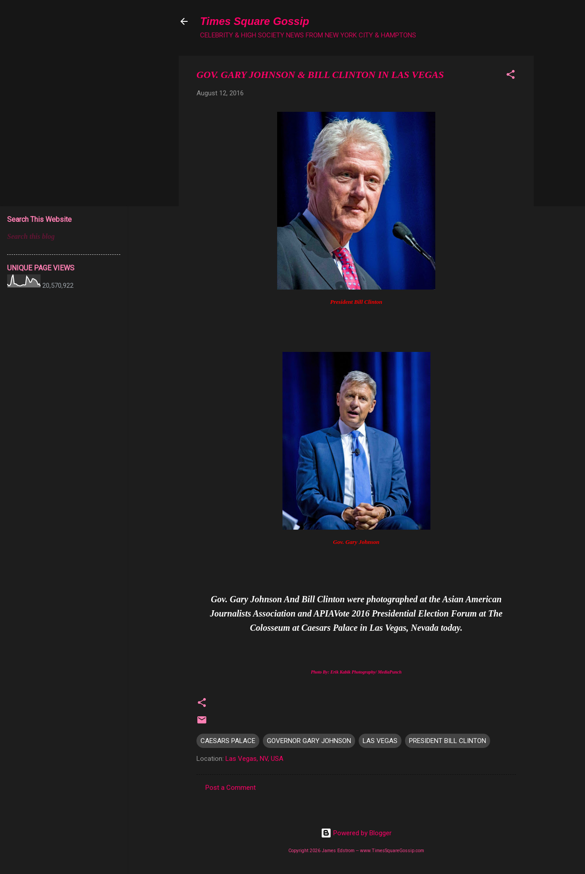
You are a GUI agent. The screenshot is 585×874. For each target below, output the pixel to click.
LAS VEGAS (380, 741)
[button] (510, 76)
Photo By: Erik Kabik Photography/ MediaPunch (356, 672)
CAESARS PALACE (227, 741)
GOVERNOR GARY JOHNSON (309, 741)
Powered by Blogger (356, 833)
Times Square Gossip (254, 21)
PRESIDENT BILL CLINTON (447, 741)
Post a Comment (230, 788)
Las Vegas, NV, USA (254, 759)
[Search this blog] (63, 236)
